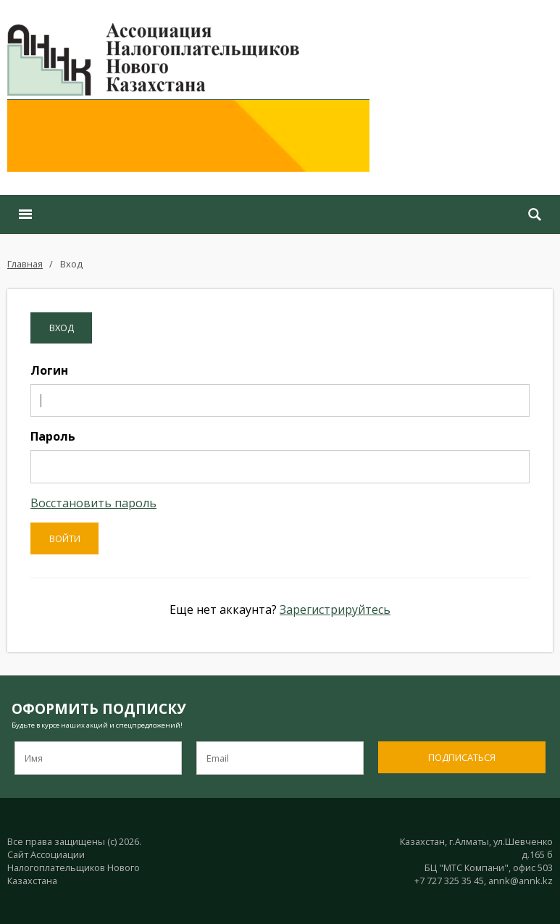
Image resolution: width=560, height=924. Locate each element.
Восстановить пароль (93, 503)
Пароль (52, 436)
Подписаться (462, 757)
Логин (49, 370)
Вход (71, 263)
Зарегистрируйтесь (335, 609)
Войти (64, 538)
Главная (25, 263)
